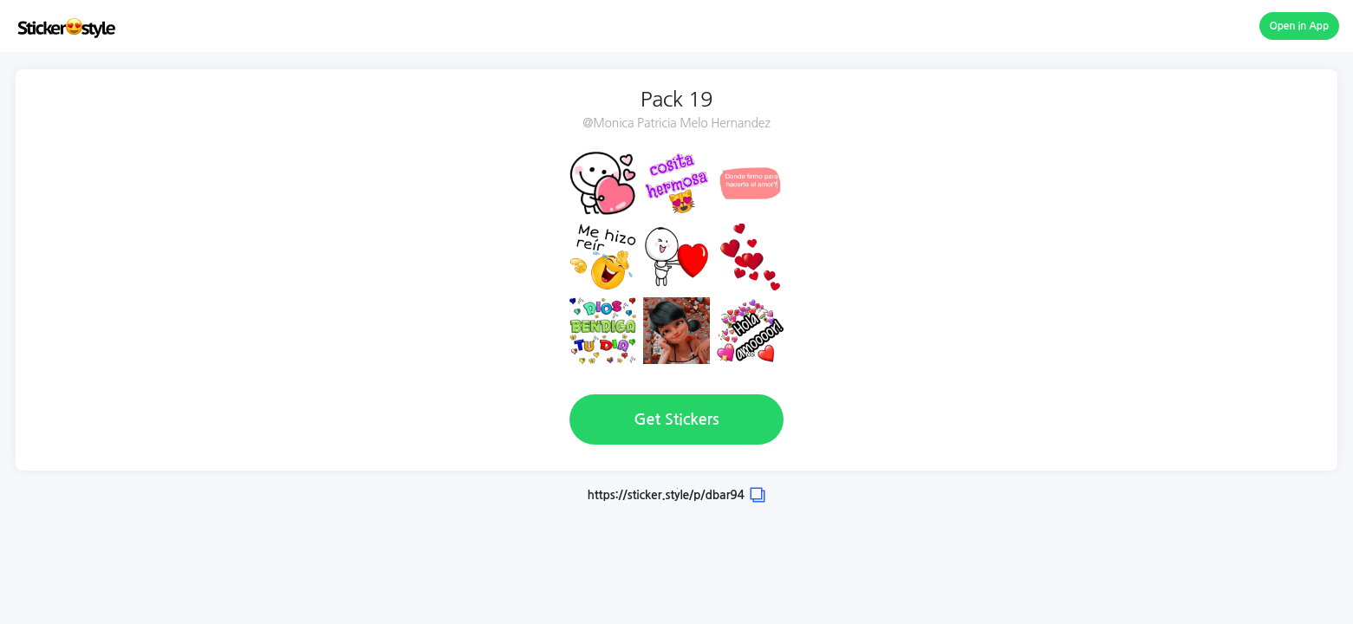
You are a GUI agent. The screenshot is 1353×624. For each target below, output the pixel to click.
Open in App (1300, 26)
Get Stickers (676, 419)
